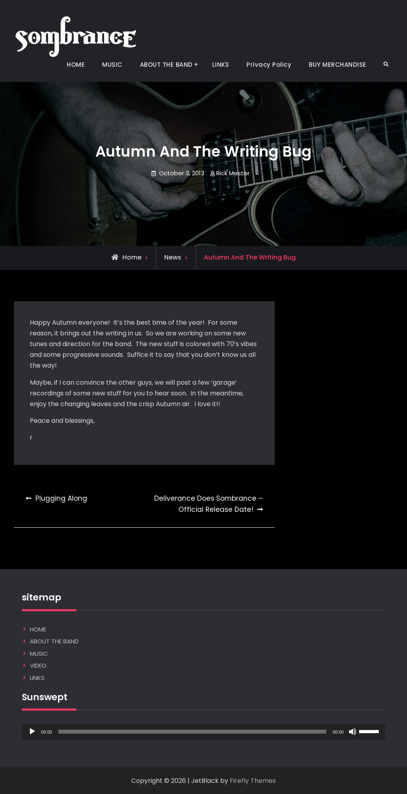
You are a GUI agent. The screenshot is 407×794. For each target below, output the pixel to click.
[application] (203, 732)
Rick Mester (233, 173)
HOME (76, 64)
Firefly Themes (253, 780)
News (172, 257)
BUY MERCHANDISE (337, 64)
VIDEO (38, 665)
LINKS (220, 64)
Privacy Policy (268, 64)
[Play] (32, 732)
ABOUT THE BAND (166, 64)
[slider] (192, 732)
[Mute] (353, 732)
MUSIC (112, 64)
